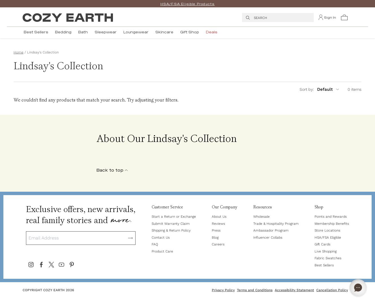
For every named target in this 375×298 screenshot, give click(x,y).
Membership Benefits (332, 224)
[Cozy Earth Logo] (68, 17)
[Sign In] (327, 17)
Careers (218, 244)
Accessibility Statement (294, 290)
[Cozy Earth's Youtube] (61, 264)
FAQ (155, 244)
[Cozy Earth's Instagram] (31, 264)
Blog (215, 237)
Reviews (218, 224)
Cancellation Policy (332, 290)
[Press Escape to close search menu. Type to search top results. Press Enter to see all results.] (282, 17)
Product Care (162, 251)
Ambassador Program (271, 230)
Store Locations (327, 230)
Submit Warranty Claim (171, 224)
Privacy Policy (223, 290)
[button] (344, 17)
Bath (83, 32)
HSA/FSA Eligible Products (187, 4)
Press (216, 230)
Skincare (164, 32)
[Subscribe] (130, 238)
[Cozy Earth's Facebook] (41, 264)
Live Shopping (326, 251)
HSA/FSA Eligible (328, 237)
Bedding (63, 32)
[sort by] (324, 89)
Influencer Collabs (267, 237)
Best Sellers (36, 32)
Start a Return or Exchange (174, 217)
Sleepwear (106, 32)
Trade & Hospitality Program (276, 224)
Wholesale (261, 217)
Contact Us (161, 237)
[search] (247, 17)
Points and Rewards (331, 217)
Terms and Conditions (254, 290)
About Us (219, 217)
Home (18, 52)
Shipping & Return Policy (171, 230)
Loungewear (136, 32)
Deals (211, 32)
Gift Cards (322, 244)
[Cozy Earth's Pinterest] (72, 264)
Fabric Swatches (328, 258)
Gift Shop (189, 32)
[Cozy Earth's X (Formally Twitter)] (51, 264)
